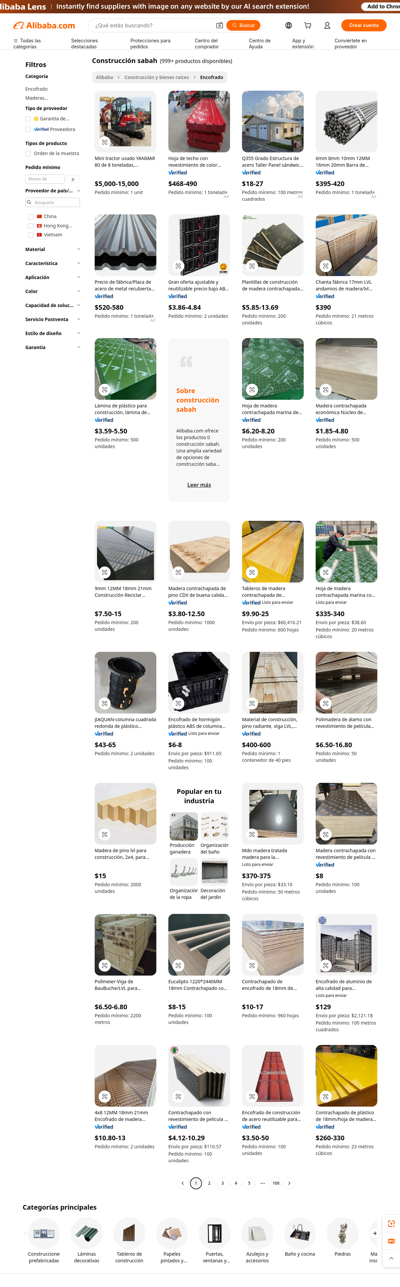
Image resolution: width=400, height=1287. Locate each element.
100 (276, 1183)
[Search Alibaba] (152, 25)
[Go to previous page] (183, 1183)
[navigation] (50, 622)
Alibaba (104, 77)
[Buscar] (243, 25)
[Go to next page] (289, 1183)
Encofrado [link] (211, 77)
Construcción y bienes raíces (156, 77)
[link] (391, 1223)
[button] (220, 25)
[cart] (309, 26)
